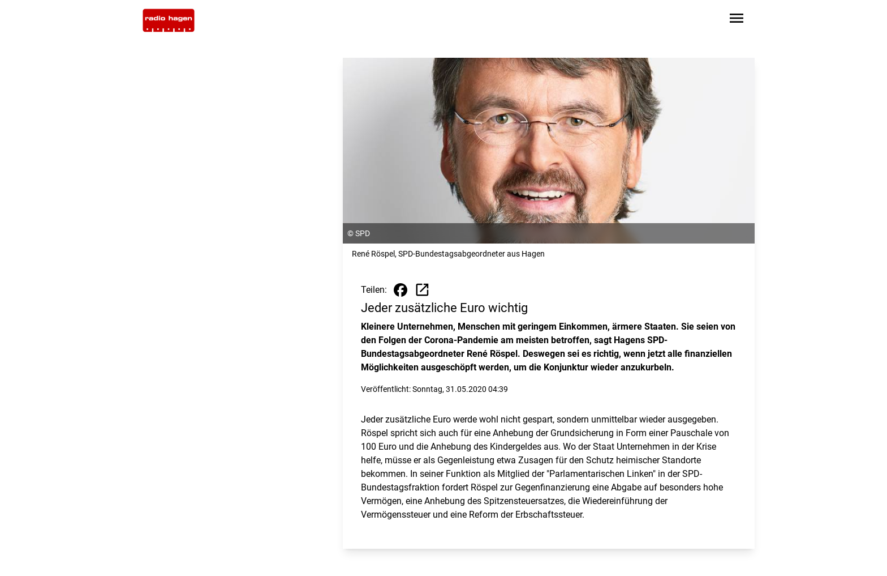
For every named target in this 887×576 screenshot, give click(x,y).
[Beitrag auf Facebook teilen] (400, 290)
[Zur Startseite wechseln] (168, 20)
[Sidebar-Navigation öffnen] (736, 20)
